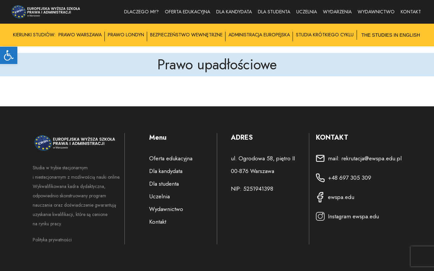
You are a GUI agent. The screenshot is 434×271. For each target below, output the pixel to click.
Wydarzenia (337, 11)
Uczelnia (306, 11)
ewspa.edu (341, 197)
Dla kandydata (234, 11)
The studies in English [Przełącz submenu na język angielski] (390, 35)
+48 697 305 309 (349, 178)
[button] (8, 55)
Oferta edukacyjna (187, 11)
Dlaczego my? (141, 11)
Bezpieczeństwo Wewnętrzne (186, 34)
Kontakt (411, 11)
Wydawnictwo (166, 209)
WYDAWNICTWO (376, 11)
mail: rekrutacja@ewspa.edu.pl (365, 158)
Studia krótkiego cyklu (325, 34)
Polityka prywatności (52, 239)
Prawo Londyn (126, 34)
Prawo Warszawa (80, 34)
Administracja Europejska (259, 34)
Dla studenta (274, 11)
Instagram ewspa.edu (353, 216)
